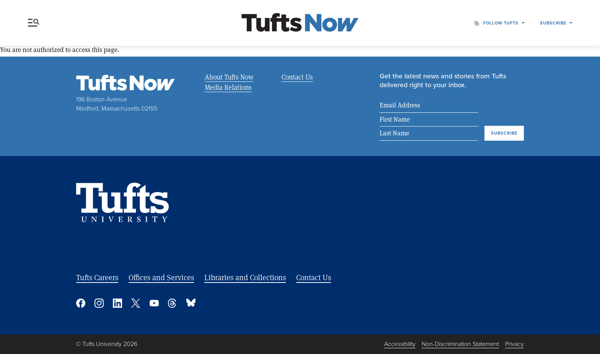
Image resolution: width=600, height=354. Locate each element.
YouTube (154, 303)
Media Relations (228, 87)
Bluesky (191, 303)
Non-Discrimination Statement (460, 343)
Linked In (117, 303)
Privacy (514, 343)
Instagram (99, 303)
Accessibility (400, 343)
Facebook (80, 303)
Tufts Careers (97, 277)
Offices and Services (161, 277)
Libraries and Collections (245, 277)
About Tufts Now (229, 76)
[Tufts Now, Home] (300, 23)
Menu (34, 22)
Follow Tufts (500, 23)
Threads (172, 303)
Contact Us (297, 76)
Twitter (135, 303)
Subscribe (553, 23)
